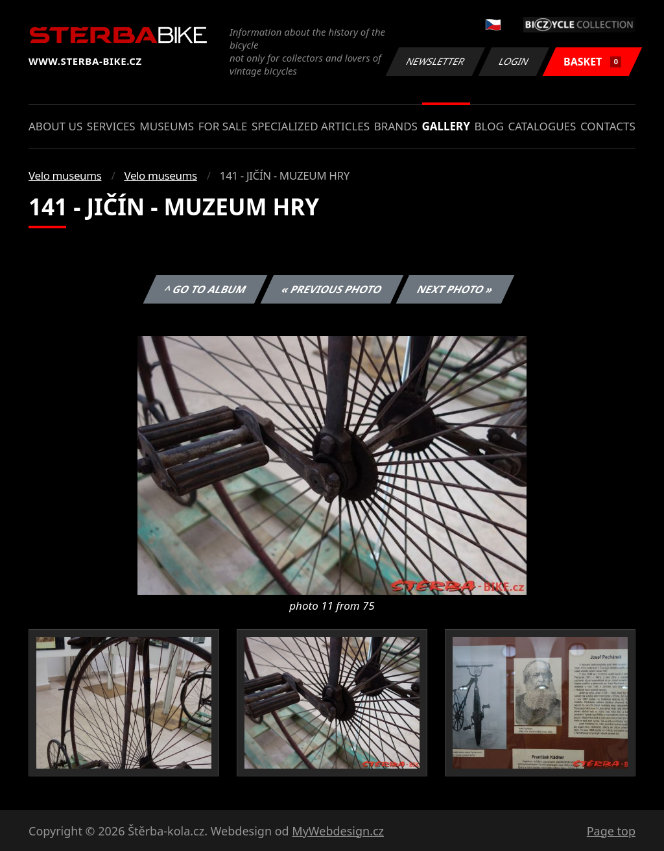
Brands (396, 126)
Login (514, 61)
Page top (611, 831)
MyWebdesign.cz (338, 831)
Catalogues (542, 126)
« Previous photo (332, 289)
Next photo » (455, 289)
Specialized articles (311, 126)
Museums (166, 126)
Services (111, 126)
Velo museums (65, 175)
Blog (489, 126)
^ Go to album (205, 289)
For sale (223, 126)
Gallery (446, 126)
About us (55, 126)
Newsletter (435, 61)
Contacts (607, 126)
